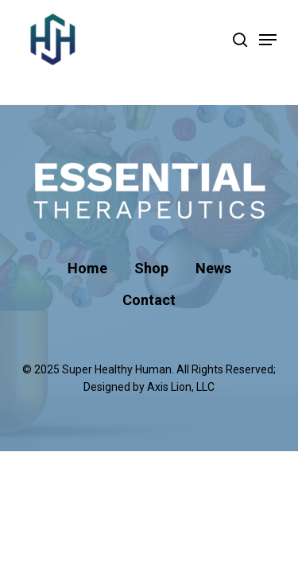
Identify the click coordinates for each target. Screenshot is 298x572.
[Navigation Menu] (268, 40)
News (213, 268)
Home (87, 268)
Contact (149, 300)
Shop (151, 268)
